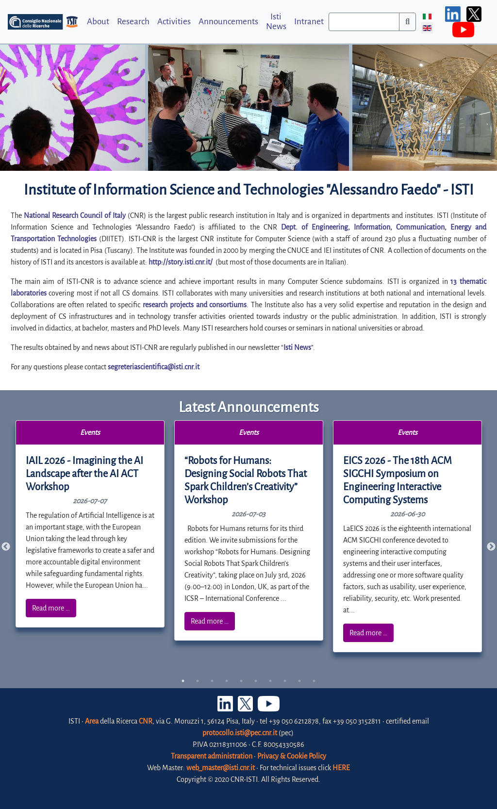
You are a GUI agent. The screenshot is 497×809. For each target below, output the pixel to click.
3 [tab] (212, 681)
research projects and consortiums (195, 305)
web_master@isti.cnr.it (220, 768)
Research (133, 21)
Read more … (51, 608)
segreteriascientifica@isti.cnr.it (153, 367)
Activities (174, 21)
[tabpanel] (90, 523)
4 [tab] (227, 681)
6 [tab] (256, 681)
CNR (145, 721)
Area (92, 721)
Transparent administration (211, 756)
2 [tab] (197, 681)
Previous (6, 547)
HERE (341, 768)
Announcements (228, 21)
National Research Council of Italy (75, 215)
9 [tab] (299, 681)
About (98, 21)
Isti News (276, 21)
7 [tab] (270, 681)
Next (491, 547)
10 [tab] (314, 681)
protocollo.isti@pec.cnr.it (239, 733)
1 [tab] (183, 681)
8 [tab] (285, 681)
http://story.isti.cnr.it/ (181, 262)
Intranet (309, 21)
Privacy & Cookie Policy (291, 756)
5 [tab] (241, 681)
